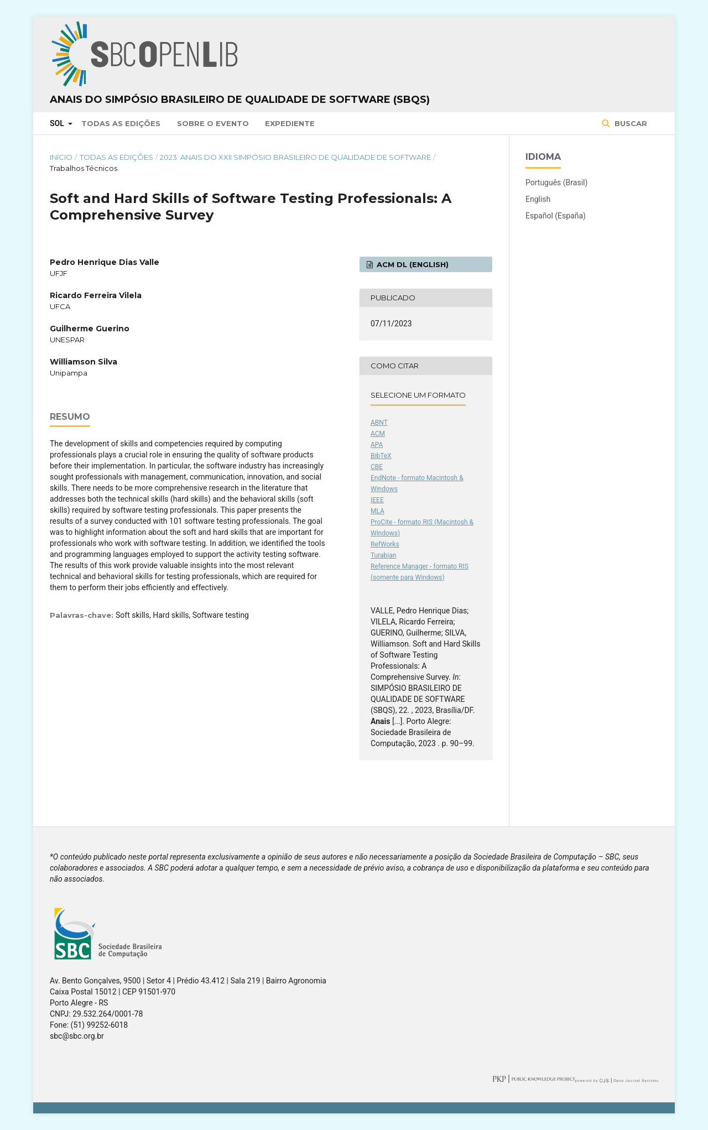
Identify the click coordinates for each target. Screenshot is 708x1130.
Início (61, 157)
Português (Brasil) (556, 182)
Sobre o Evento (213, 123)
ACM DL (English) (411, 264)
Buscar (629, 123)
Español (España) (555, 215)
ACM (378, 434)
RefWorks (385, 544)
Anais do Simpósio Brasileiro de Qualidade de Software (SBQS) (240, 99)
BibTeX (381, 456)
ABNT (379, 422)
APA (377, 445)
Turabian (383, 555)
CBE (377, 467)
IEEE (377, 500)
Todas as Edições (120, 123)
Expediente (290, 123)
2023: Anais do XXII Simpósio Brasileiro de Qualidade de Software (295, 157)
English (537, 199)
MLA (377, 511)
